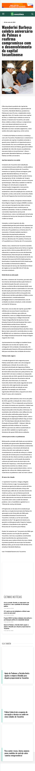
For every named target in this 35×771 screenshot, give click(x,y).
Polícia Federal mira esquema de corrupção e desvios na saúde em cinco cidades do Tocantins (16, 714)
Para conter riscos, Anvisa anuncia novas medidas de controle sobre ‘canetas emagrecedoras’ (16, 753)
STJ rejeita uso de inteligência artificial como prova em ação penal (17, 612)
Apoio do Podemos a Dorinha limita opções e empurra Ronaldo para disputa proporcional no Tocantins (17, 626)
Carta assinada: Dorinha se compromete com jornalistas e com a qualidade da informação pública (16, 604)
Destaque (6, 89)
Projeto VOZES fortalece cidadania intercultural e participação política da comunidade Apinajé (18, 619)
